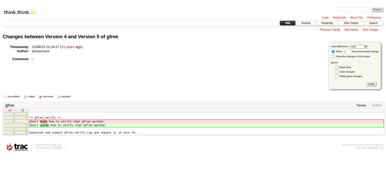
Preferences (374, 17)
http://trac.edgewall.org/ (369, 151)
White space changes (351, 76)
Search (373, 23)
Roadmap (327, 23)
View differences (339, 46)
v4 (10, 110)
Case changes (347, 71)
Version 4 (55, 36)
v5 (22, 110)
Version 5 (88, 36)
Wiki (287, 23)
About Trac (356, 17)
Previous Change (330, 29)
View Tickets (351, 23)
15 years (68, 47)
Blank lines (345, 67)
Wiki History (352, 29)
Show (336, 51)
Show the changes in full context (350, 56)
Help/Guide (339, 17)
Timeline (306, 23)
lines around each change (361, 51)
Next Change (370, 29)
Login (325, 17)
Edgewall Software (51, 151)
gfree (112, 36)
